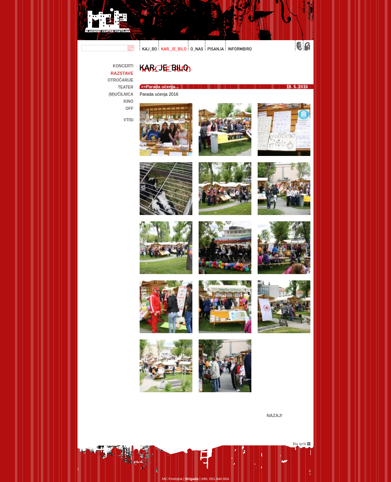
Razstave (122, 73)
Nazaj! (274, 415)
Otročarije (120, 80)
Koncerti (123, 66)
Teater (125, 87)
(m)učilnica (121, 94)
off (129, 108)
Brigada (192, 479)
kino (128, 101)
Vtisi (128, 120)
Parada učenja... (162, 86)
